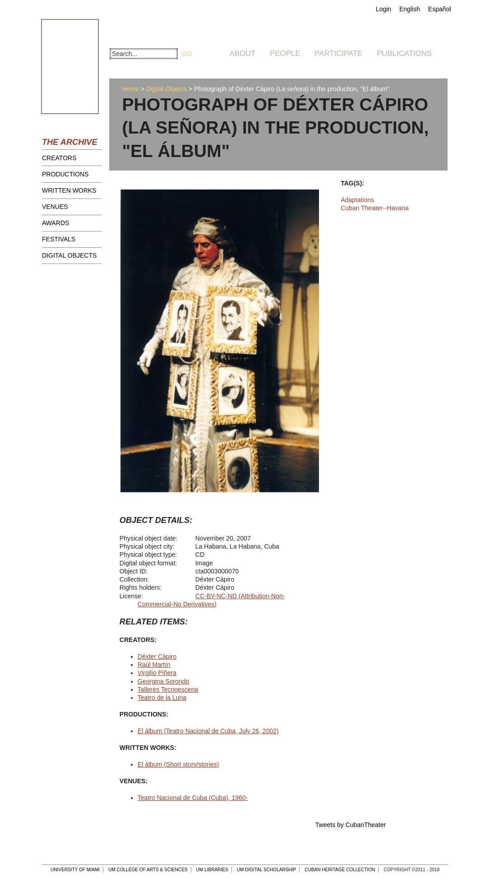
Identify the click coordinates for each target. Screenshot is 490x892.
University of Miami (75, 869)
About (243, 53)
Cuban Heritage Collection (340, 869)
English (409, 9)
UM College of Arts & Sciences (148, 869)
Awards (55, 222)
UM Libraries (212, 869)
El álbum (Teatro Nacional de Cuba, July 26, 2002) (208, 731)
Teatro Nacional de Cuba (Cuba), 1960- (193, 797)
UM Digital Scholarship (266, 869)
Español (439, 9)
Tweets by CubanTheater (350, 824)
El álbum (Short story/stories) (178, 764)
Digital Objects (69, 255)
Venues (55, 206)
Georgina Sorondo (163, 681)
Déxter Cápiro (157, 656)
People (285, 53)
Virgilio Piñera (157, 672)
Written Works (69, 190)
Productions (65, 174)
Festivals (58, 239)
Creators (59, 158)
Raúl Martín (154, 664)
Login (383, 9)
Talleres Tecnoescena (168, 689)
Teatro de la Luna (162, 697)
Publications (404, 53)
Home (130, 88)
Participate (338, 53)
